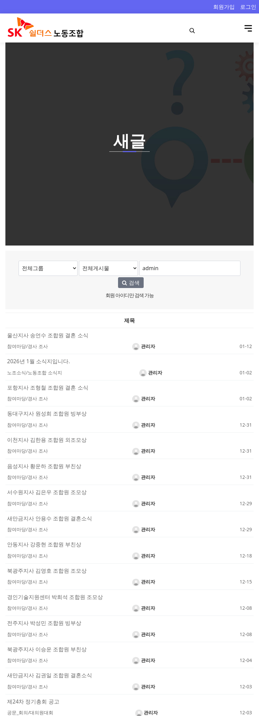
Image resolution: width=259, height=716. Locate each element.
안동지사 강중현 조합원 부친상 (44, 544)
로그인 (248, 6)
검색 (130, 282)
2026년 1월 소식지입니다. (38, 361)
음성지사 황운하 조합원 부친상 (44, 466)
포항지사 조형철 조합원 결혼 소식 (47, 387)
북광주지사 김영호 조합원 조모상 (47, 570)
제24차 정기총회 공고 (33, 701)
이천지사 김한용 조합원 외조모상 (47, 439)
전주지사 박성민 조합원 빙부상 (44, 623)
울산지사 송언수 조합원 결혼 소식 (47, 335)
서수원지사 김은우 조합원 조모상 (47, 492)
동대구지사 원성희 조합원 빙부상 (47, 413)
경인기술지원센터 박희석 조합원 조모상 (55, 597)
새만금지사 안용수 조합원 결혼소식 (49, 518)
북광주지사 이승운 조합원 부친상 (47, 649)
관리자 (143, 346)
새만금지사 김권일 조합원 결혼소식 (49, 675)
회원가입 (224, 6)
